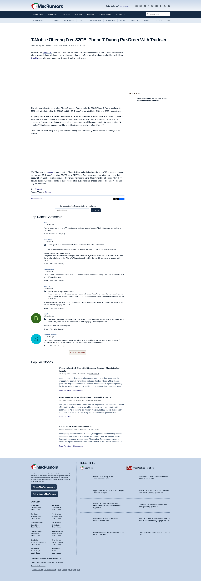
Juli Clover (95, 429)
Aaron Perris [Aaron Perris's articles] (56, 547)
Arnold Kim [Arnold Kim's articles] (35, 504)
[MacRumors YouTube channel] (156, 6)
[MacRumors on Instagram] (140, 6)
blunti (46, 314)
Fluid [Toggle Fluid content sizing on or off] (59, 569)
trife (45, 223)
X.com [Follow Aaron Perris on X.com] (59, 551)
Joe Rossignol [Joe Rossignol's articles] (56, 512)
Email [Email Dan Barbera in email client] (33, 543)
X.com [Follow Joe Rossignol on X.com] (59, 517)
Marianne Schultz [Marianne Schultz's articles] (57, 530)
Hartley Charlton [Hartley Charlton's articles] (36, 530)
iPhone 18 (134, 20)
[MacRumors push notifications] (160, 6)
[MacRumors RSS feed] (164, 6)
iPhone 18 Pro (38, 20)
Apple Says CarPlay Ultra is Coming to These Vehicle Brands (90, 397)
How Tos (78, 14)
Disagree (61, 234)
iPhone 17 (158, 20)
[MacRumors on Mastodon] (152, 6)
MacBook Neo (95, 20)
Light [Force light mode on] (74, 569)
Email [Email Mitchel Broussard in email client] (33, 525)
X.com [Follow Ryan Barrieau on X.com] (59, 543)
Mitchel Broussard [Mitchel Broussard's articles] (37, 521)
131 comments (36, 199)
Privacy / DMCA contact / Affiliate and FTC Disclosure (47, 562)
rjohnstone (48, 239)
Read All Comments (77, 353)
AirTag (122, 20)
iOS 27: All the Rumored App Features (79, 426)
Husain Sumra (79, 45)
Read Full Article (65, 391)
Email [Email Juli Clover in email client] (33, 517)
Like (56, 234)
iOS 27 (82, 20)
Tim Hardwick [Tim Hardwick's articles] (56, 521)
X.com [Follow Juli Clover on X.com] (38, 517)
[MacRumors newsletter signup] (169, 6)
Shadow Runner (50, 335)
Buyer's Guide (105, 14)
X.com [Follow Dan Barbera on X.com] (38, 543)
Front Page (38, 14)
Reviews (90, 14)
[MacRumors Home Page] (47, 6)
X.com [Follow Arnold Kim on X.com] (38, 508)
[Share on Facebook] (121, 199)
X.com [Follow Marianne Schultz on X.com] (59, 534)
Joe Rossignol (96, 400)
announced (47, 52)
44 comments (78, 446)
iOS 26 (146, 20)
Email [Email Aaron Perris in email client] (53, 551)
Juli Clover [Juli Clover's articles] (34, 512)
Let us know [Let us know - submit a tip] (124, 6)
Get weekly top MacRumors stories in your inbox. (78, 206)
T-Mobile (38, 189)
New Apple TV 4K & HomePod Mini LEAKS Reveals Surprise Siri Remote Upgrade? (107, 504)
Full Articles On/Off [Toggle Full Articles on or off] (50, 569)
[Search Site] (158, 14)
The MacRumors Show (143, 466)
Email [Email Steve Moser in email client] (33, 551)
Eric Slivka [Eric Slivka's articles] (55, 504)
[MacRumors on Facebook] (144, 6)
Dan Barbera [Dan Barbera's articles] (35, 539)
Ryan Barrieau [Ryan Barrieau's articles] (56, 539)
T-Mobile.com (37, 58)
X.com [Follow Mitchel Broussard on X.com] (38, 525)
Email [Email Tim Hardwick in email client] (53, 525)
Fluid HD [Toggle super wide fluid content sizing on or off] (64, 569)
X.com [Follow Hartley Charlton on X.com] (38, 534)
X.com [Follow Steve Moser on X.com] (38, 551)
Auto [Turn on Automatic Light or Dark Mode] (70, 569)
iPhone (48, 192)
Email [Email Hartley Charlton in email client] (33, 534)
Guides (66, 14)
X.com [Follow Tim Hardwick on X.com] (59, 525)
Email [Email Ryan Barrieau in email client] (53, 543)
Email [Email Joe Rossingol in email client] (53, 517)
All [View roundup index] (168, 20)
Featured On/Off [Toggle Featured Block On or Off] (37, 569)
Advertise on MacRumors (44, 493)
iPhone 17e (110, 20)
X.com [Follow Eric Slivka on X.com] (59, 508)
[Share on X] (116, 199)
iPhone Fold (54, 20)
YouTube (89, 466)
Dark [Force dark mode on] (78, 569)
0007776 (47, 286)
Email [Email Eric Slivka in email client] (53, 508)
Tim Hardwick (94, 374)
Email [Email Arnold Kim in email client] (33, 508)
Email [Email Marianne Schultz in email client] (53, 534)
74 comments (78, 391)
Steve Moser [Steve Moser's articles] (35, 547)
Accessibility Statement (38, 566)
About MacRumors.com (44, 486)
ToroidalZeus (49, 269)
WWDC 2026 (69, 20)
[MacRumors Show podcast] (136, 6)
